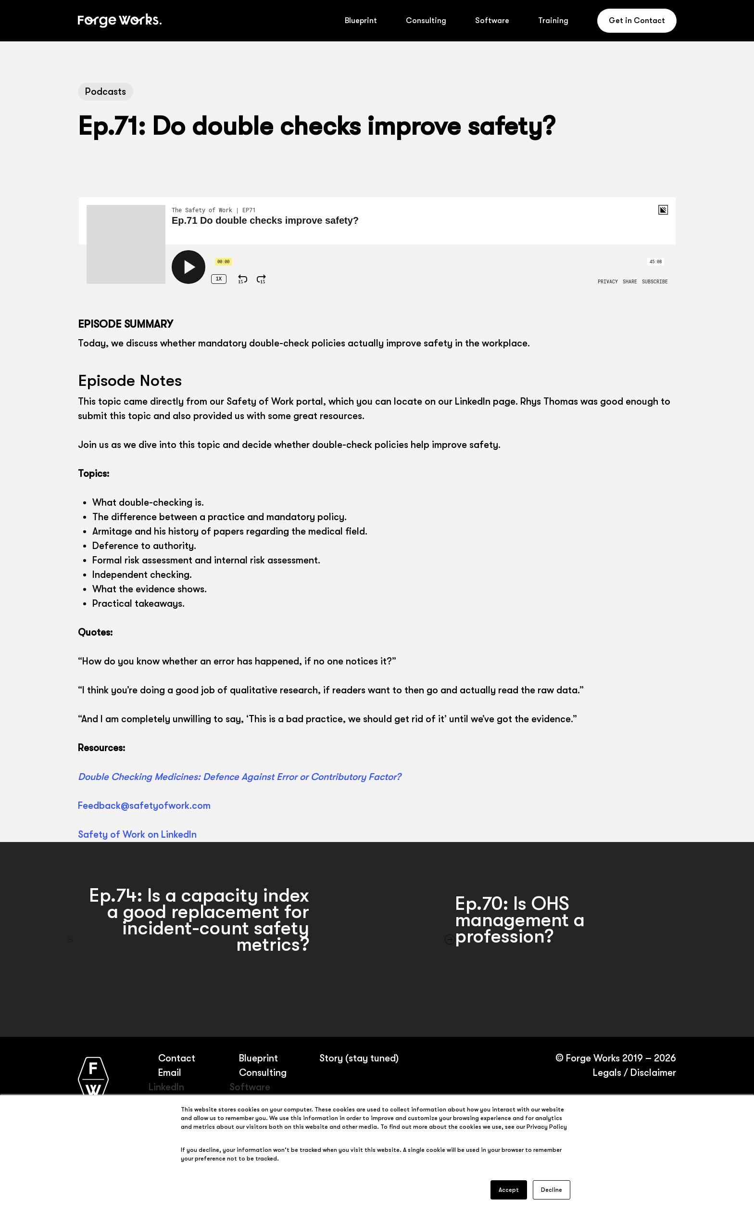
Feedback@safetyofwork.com (144, 805)
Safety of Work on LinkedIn (137, 834)
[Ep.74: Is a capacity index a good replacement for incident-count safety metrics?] (188, 939)
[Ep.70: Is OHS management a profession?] (565, 939)
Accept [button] (509, 1189)
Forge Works (592, 1058)
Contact (176, 1058)
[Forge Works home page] (93, 1079)
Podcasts (105, 91)
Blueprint (258, 1058)
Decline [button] (551, 1189)
